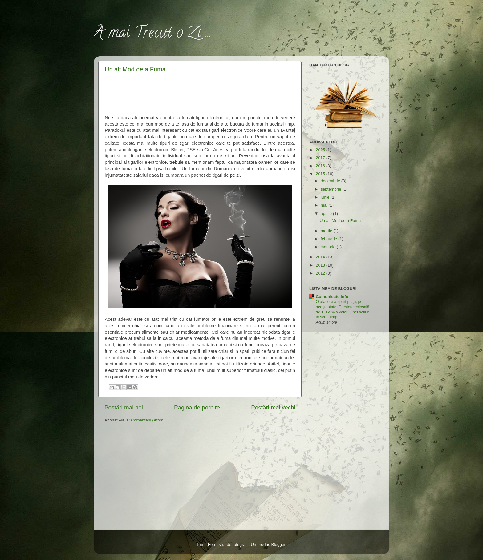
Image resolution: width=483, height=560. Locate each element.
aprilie (327, 213)
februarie (329, 238)
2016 (321, 165)
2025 (321, 149)
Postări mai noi (123, 407)
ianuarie (329, 246)
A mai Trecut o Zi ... (152, 34)
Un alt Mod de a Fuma (135, 69)
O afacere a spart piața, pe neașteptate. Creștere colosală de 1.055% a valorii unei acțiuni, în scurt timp (343, 309)
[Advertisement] (200, 93)
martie (327, 230)
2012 (321, 273)
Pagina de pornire (197, 407)
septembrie (332, 189)
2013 (321, 265)
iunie (326, 197)
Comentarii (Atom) (148, 420)
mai (325, 205)
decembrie (331, 181)
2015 (321, 173)
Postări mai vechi (273, 407)
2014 (321, 257)
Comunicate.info (332, 296)
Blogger (278, 544)
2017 (321, 157)
